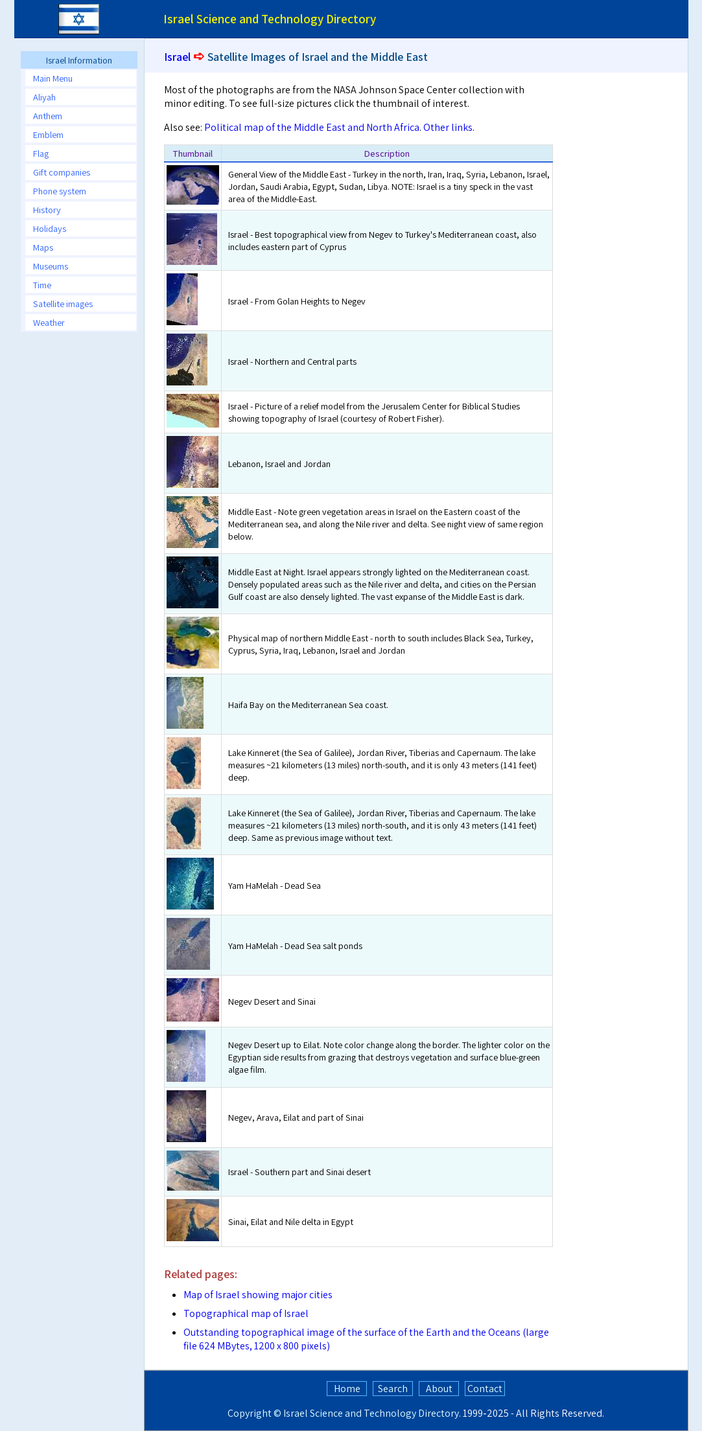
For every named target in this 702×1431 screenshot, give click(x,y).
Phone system (59, 191)
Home (347, 1388)
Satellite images (63, 303)
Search (393, 1388)
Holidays (49, 228)
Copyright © (254, 1413)
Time (42, 285)
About (439, 1388)
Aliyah (44, 97)
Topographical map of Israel (246, 1313)
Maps (43, 247)
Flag (41, 153)
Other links (448, 127)
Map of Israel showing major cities (258, 1294)
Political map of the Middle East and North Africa (311, 127)
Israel (177, 56)
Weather (49, 322)
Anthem (47, 115)
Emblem (48, 134)
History (47, 209)
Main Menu (53, 78)
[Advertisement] (636, 270)
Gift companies (61, 172)
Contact (484, 1388)
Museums (50, 266)
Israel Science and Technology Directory (371, 1413)
